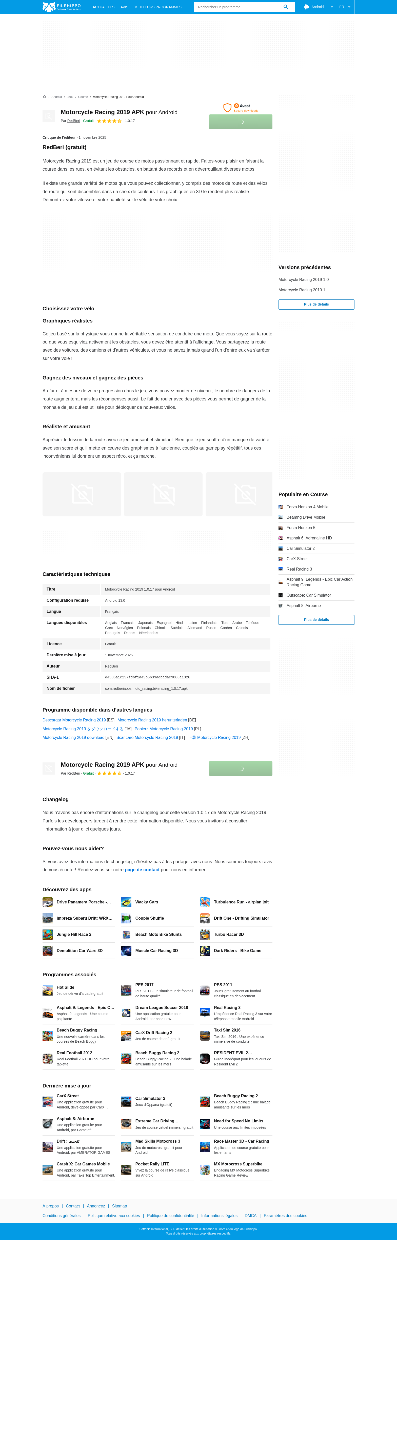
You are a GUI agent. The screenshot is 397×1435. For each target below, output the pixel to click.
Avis (124, 7)
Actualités (103, 7)
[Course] (83, 97)
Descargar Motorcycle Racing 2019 (74, 720)
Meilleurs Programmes (158, 7)
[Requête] (244, 7)
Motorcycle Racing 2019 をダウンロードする (83, 729)
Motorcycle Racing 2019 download (74, 737)
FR (345, 7)
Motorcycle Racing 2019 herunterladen (152, 720)
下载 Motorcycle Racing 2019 (214, 737)
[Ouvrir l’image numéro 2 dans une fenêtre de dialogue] (245, 494)
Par (70, 121)
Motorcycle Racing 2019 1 (302, 290)
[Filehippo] (62, 7)
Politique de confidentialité (170, 1216)
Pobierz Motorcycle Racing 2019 (164, 729)
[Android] (56, 97)
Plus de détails (316, 304)
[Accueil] (45, 97)
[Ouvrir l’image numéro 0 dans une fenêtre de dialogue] (82, 494)
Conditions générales (62, 1216)
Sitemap (119, 1206)
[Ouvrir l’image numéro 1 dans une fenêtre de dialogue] (163, 494)
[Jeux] (70, 97)
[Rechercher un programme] (286, 7)
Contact (73, 1206)
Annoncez (96, 1206)
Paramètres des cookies (285, 1216)
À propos (51, 1206)
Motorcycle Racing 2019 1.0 (304, 279)
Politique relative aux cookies (114, 1216)
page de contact (142, 869)
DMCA (250, 1216)
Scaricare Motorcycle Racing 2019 (147, 737)
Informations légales (219, 1216)
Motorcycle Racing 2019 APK (119, 112)
